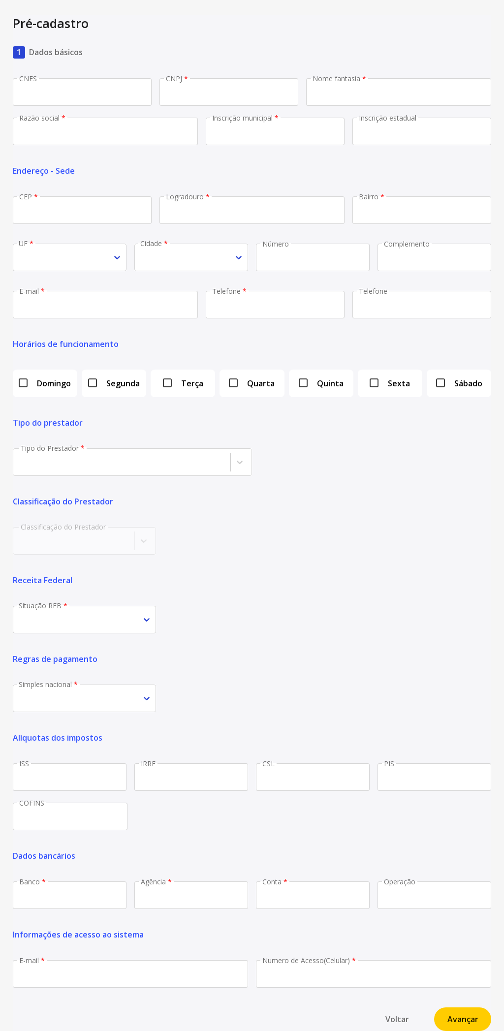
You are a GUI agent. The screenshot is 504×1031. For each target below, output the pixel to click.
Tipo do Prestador (53, 448)
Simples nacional (48, 684)
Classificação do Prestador (63, 526)
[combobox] (19, 257)
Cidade (154, 243)
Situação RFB (43, 605)
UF (26, 243)
